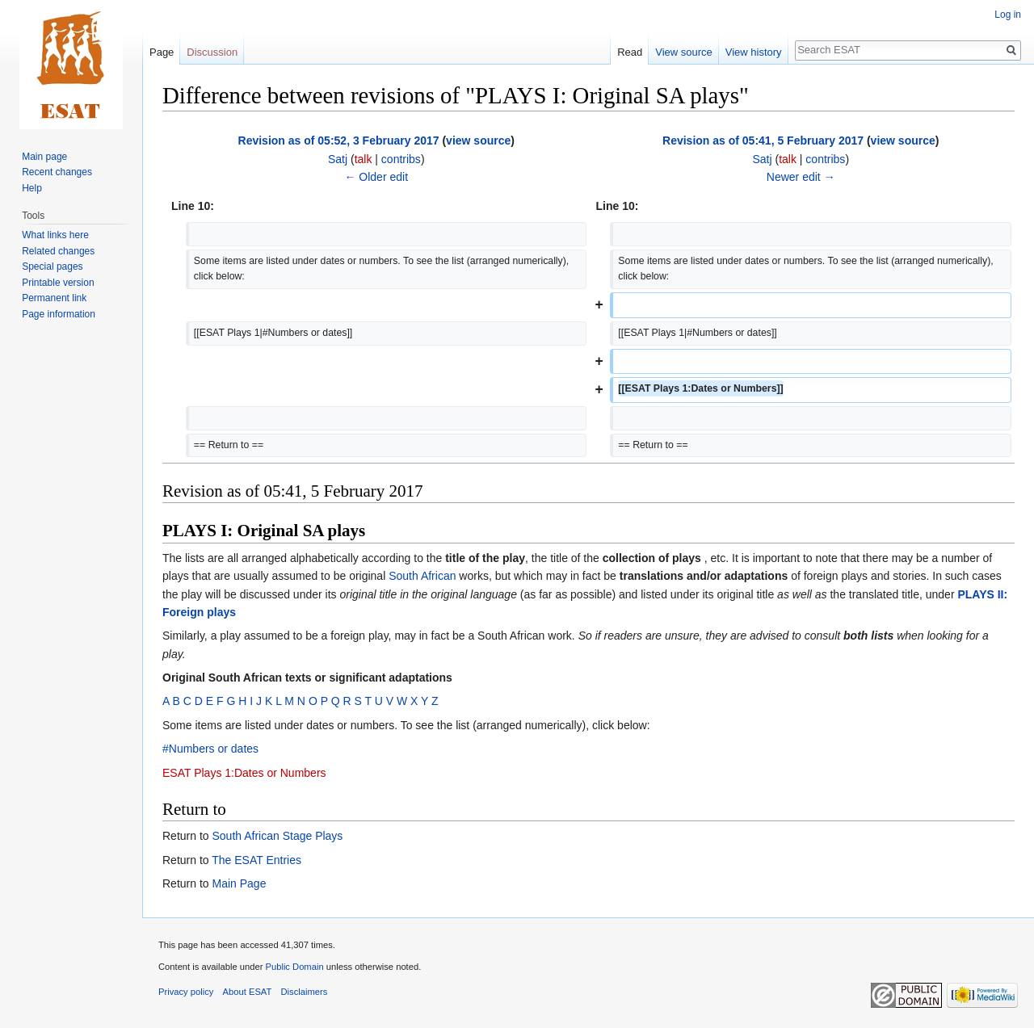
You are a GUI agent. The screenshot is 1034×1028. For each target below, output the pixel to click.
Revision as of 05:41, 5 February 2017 (763, 140)
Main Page (239, 883)
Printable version (58, 282)
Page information (58, 314)
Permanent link (54, 298)
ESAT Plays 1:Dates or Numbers (244, 772)
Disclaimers (304, 992)
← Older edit (376, 176)
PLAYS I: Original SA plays (263, 530)
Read (629, 52)
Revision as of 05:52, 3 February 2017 (338, 140)
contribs (401, 159)
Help (32, 188)
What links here (55, 235)
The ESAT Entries (256, 860)
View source (683, 52)
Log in (1007, 14)
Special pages (52, 266)
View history (753, 52)
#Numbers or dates (210, 748)
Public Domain (294, 966)
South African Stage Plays (277, 835)
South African (422, 575)
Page (161, 52)
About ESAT (247, 992)
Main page (44, 156)
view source (478, 140)
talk (363, 159)
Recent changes (57, 172)
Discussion (212, 52)
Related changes (58, 251)
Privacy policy (185, 992)
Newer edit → (801, 176)
